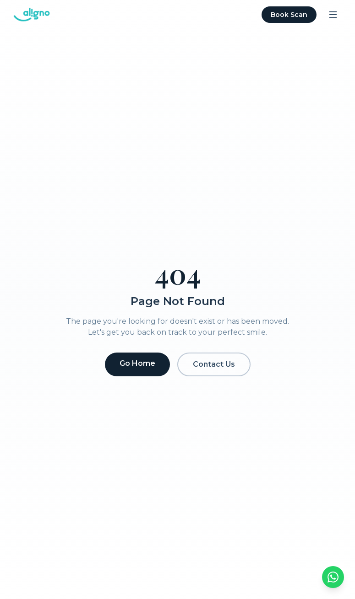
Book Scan (289, 15)
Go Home (137, 363)
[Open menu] (333, 15)
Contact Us (214, 364)
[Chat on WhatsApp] (333, 577)
